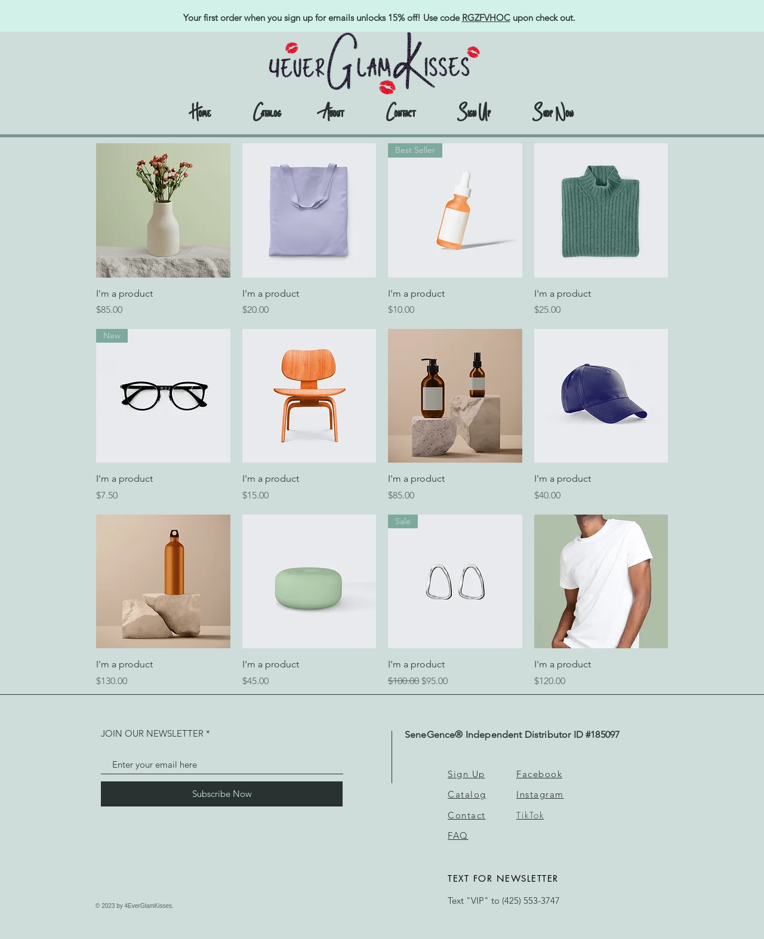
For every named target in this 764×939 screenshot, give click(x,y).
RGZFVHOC (486, 17)
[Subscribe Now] (222, 793)
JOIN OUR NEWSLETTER (152, 733)
